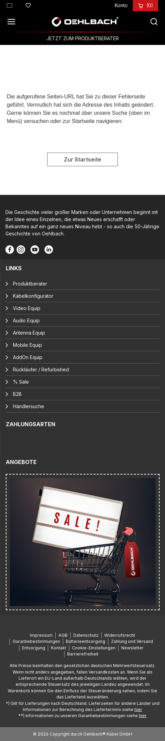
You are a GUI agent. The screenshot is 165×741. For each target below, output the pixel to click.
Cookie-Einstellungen (93, 647)
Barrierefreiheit (82, 654)
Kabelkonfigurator (33, 296)
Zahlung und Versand (132, 641)
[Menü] (13, 21)
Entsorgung (33, 647)
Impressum (41, 635)
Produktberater (30, 284)
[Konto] (121, 5)
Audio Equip (26, 320)
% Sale (21, 382)
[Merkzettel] (28, 4)
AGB (63, 635)
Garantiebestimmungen (36, 641)
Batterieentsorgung (85, 641)
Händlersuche (28, 406)
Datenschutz (85, 635)
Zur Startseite (82, 159)
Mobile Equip (27, 345)
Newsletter (132, 647)
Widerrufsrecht (119, 635)
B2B (17, 394)
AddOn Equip (27, 357)
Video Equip (26, 308)
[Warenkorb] (149, 5)
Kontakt (58, 647)
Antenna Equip (29, 333)
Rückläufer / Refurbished (41, 369)
